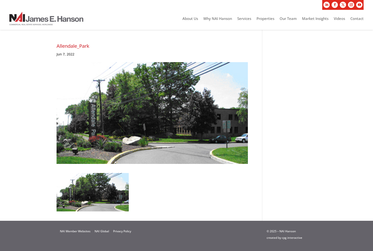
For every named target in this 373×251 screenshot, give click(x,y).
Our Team (288, 19)
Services (244, 19)
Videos (339, 19)
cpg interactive (292, 238)
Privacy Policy (122, 231)
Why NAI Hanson (217, 19)
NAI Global (102, 231)
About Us (190, 19)
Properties (265, 19)
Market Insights (315, 19)
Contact (357, 19)
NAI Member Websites (75, 231)
